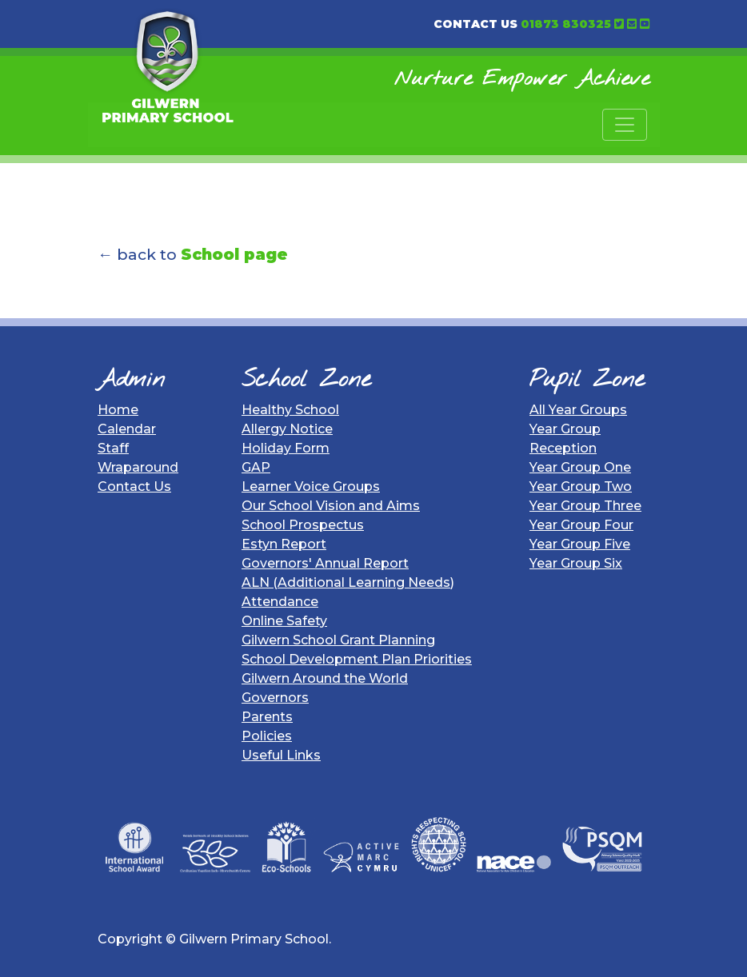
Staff (113, 448)
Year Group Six (575, 563)
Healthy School (290, 409)
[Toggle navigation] (624, 125)
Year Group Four (581, 524)
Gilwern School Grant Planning (338, 640)
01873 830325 (566, 24)
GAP (256, 467)
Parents (267, 716)
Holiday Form (286, 448)
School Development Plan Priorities (357, 659)
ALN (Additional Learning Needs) (348, 582)
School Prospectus (303, 524)
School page (234, 254)
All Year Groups (578, 409)
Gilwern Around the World (325, 678)
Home (118, 409)
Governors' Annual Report (325, 563)
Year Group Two (580, 486)
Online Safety (284, 620)
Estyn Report (284, 544)
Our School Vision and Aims (331, 505)
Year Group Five (579, 544)
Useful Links (281, 755)
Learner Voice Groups (311, 486)
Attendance (280, 601)
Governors (275, 697)
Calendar (127, 429)
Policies (267, 736)
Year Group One (580, 467)
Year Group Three (585, 505)
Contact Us (134, 486)
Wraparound (138, 467)
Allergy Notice (287, 429)
